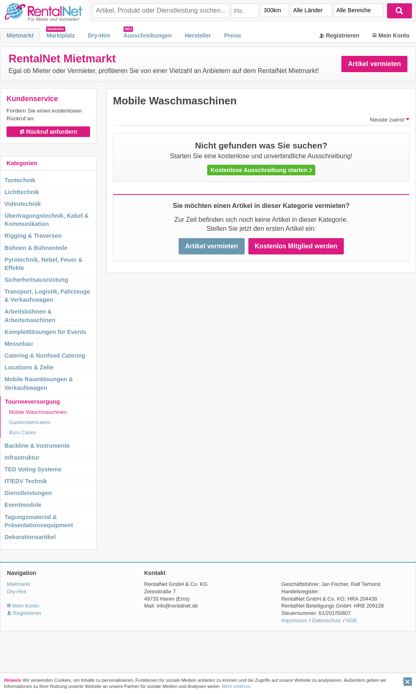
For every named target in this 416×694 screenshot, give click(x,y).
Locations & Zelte (28, 367)
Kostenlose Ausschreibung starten (261, 170)
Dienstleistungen (28, 493)
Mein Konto (390, 35)
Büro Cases (22, 432)
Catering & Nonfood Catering (44, 355)
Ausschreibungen (148, 35)
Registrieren (339, 35)
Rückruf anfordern (48, 131)
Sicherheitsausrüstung (36, 279)
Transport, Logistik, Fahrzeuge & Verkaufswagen (47, 295)
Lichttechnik (21, 192)
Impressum (294, 620)
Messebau (18, 343)
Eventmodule (22, 505)
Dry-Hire (99, 35)
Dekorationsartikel (30, 537)
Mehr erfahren (236, 686)
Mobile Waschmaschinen (38, 412)
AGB (351, 620)
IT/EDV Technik (25, 481)
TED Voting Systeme (33, 469)
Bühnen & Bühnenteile (35, 248)
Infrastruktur (22, 457)
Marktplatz (60, 35)
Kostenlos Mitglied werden (296, 246)
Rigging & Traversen (33, 235)
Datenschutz (326, 620)
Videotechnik (22, 204)
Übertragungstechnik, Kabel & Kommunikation (46, 219)
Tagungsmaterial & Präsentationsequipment (38, 521)
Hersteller (198, 35)
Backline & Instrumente (37, 445)
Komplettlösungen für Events (45, 332)
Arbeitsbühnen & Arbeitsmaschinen (29, 315)
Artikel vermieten (374, 63)
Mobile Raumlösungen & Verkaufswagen (38, 383)
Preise (232, 35)
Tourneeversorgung (32, 401)
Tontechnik (19, 180)
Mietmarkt (20, 35)
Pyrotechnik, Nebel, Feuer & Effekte (43, 263)
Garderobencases (30, 422)
